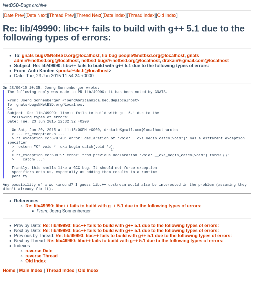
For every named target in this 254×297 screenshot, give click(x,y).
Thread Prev (61, 15)
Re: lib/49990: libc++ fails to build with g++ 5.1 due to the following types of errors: (113, 227)
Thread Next (88, 15)
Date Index (114, 15)
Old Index (166, 15)
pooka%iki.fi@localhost (83, 70)
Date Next (36, 15)
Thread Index (141, 15)
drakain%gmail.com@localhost (195, 60)
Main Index (31, 291)
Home (9, 291)
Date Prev (14, 15)
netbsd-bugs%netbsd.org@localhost (120, 60)
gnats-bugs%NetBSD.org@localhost (60, 55)
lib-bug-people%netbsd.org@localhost (143, 55)
